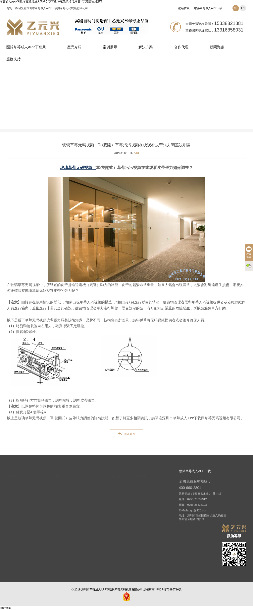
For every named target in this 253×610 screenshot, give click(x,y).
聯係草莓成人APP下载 (208, 8)
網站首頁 (183, 8)
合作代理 (181, 47)
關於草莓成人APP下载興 (26, 47)
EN (243, 8)
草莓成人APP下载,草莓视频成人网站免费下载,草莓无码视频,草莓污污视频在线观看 (51, 1)
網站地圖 (5, 608)
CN (235, 8)
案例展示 (110, 47)
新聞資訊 (217, 47)
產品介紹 (74, 47)
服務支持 (13, 59)
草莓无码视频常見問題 (150, 102)
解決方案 (145, 47)
